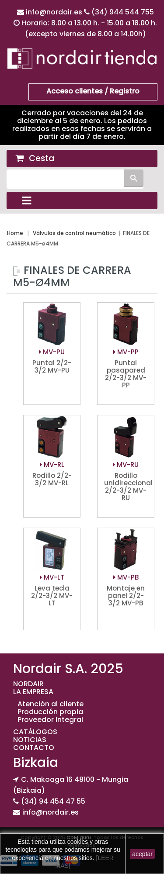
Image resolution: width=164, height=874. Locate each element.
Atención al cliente (50, 704)
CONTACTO (33, 748)
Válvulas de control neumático (74, 233)
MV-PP (126, 351)
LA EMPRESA (33, 692)
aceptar (142, 853)
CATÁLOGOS (35, 732)
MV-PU (52, 351)
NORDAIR (28, 684)
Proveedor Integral (50, 720)
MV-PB (126, 577)
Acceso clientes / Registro (93, 91)
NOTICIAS (29, 740)
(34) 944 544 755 (122, 12)
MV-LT (52, 577)
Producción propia (50, 712)
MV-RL (52, 464)
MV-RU (126, 464)
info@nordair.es (55, 12)
